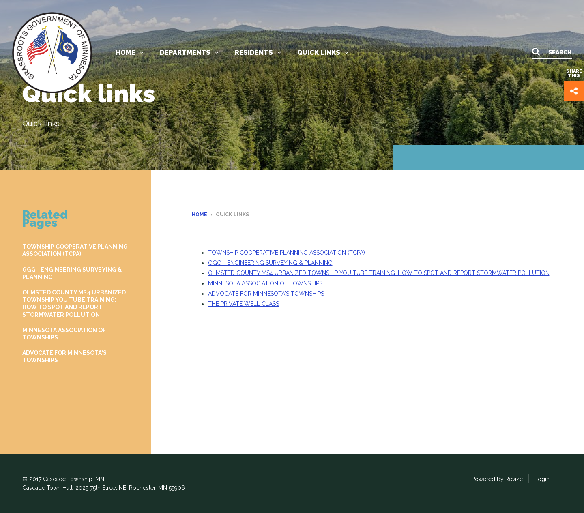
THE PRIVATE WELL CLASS (243, 304)
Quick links (322, 52)
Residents (258, 52)
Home (130, 52)
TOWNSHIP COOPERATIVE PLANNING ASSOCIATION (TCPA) (75, 250)
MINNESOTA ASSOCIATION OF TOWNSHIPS (64, 334)
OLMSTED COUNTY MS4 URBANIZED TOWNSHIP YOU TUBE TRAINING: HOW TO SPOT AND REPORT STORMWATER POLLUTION (74, 303)
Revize (514, 479)
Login (542, 479)
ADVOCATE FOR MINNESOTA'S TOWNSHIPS (64, 356)
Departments (189, 52)
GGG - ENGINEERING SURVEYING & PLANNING (72, 273)
